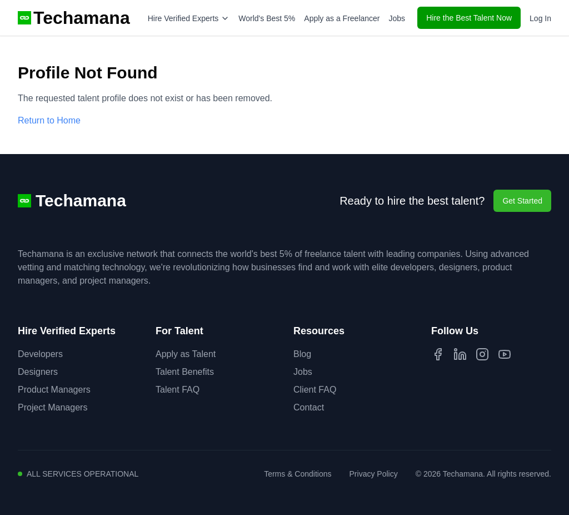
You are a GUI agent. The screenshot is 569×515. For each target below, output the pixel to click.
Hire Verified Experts (189, 18)
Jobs (397, 18)
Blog (302, 354)
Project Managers (52, 407)
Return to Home (49, 120)
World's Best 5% (266, 18)
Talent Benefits (185, 372)
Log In (540, 18)
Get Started (522, 200)
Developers (40, 354)
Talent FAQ (177, 389)
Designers (38, 372)
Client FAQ (314, 389)
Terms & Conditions (297, 473)
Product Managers (54, 389)
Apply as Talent (186, 354)
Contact (308, 407)
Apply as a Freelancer (342, 18)
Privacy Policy (374, 473)
